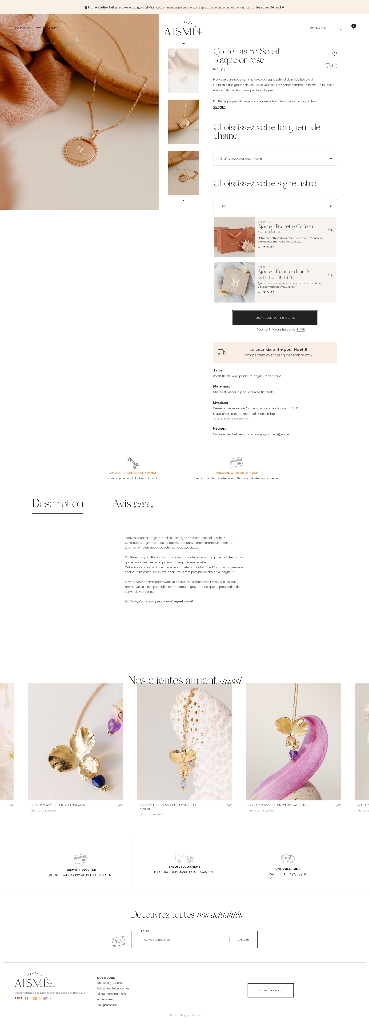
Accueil (18, 42)
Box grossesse (107, 1003)
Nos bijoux (22, 27)
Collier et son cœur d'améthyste (279, 804)
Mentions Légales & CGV (184, 1014)
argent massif (183, 600)
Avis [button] (121, 503)
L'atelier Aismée (46, 27)
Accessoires (105, 998)
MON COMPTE (319, 27)
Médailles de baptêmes (113, 987)
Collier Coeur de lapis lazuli (58, 804)
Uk (49, 997)
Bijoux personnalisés (111, 992)
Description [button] (57, 503)
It (30, 997)
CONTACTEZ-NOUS (271, 989)
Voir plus (219, 106)
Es (38, 997)
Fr (20, 997)
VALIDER (243, 938)
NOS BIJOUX (106, 977)
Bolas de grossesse (110, 982)
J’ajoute (266, 246)
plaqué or (162, 600)
